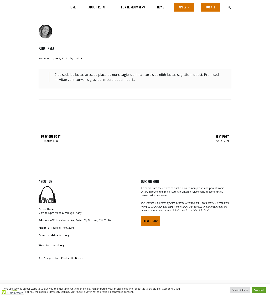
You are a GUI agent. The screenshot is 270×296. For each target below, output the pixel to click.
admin (79, 58)
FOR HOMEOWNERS (133, 7)
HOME (72, 7)
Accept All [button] (259, 290)
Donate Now (150, 221)
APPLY (182, 7)
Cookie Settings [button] (240, 290)
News (160, 7)
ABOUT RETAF (97, 7)
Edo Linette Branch (72, 258)
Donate (210, 7)
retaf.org (59, 245)
